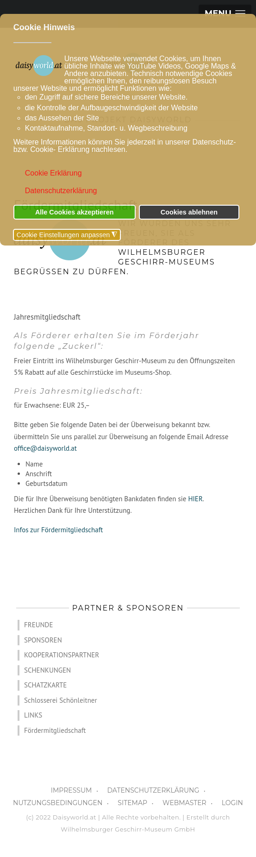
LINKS (33, 715)
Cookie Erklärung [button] (53, 173)
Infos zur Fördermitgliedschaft (58, 529)
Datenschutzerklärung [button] (61, 191)
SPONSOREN (43, 640)
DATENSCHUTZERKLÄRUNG (153, 790)
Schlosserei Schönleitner (60, 700)
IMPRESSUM (71, 790)
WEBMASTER (184, 803)
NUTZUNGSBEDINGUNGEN (57, 803)
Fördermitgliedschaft (55, 730)
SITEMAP (132, 803)
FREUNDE (38, 624)
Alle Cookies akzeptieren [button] (74, 212)
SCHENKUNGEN (47, 670)
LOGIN (232, 803)
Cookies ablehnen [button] (189, 212)
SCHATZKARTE (45, 685)
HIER (195, 498)
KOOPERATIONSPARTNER (61, 654)
